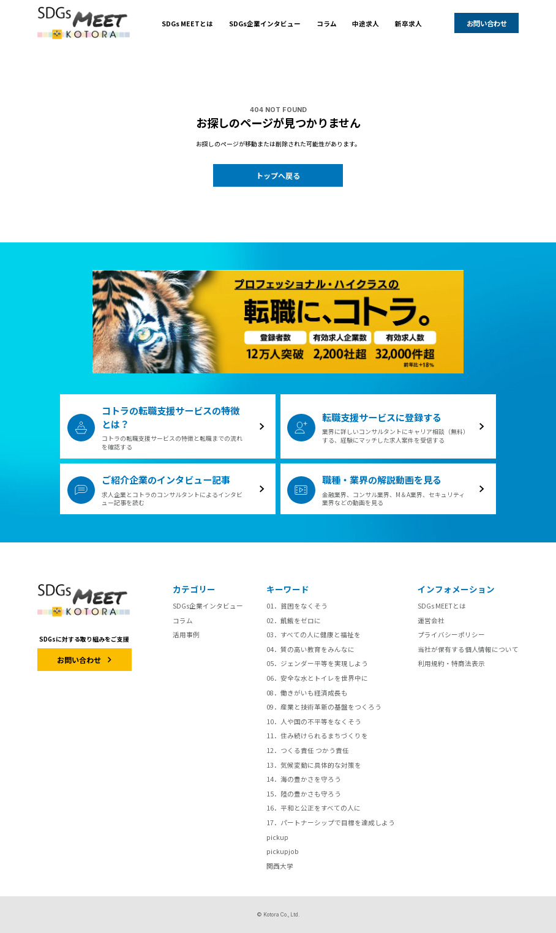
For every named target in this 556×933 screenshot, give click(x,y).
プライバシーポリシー (451, 634)
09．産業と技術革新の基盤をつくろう (323, 706)
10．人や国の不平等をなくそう (313, 721)
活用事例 (186, 634)
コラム (327, 23)
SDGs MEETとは (187, 23)
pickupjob (282, 851)
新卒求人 (408, 23)
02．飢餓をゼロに (293, 620)
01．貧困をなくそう (297, 605)
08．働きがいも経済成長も (307, 692)
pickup (277, 837)
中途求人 (365, 23)
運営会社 (431, 620)
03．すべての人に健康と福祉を (313, 634)
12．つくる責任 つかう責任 (307, 750)
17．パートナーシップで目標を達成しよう (330, 822)
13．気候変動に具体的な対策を (313, 765)
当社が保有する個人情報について (468, 649)
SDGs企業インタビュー (265, 23)
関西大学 (279, 866)
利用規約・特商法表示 (451, 663)
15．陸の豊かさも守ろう (303, 793)
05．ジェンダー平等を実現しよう (317, 663)
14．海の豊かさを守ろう (303, 779)
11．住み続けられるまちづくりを (317, 735)
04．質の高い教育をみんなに (310, 649)
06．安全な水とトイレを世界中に (317, 678)
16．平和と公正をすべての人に (313, 807)
